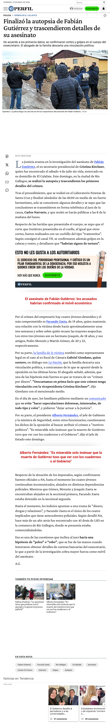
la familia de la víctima (48, 353)
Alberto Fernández (65, 415)
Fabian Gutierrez (24, 665)
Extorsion (42, 670)
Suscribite (92, 9)
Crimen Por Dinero (25, 670)
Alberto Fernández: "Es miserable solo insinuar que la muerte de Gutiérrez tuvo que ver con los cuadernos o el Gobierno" (61, 457)
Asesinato (92, 665)
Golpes (55, 670)
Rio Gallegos (61, 665)
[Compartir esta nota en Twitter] (7, 164)
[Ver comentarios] (104, 16)
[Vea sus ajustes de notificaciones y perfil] (103, 8)
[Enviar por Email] (7, 182)
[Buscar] (90, 2)
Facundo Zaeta (43, 665)
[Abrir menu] (5, 8)
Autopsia (68, 670)
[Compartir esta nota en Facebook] (7, 156)
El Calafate (77, 665)
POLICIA (7, 15)
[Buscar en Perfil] (104, 2)
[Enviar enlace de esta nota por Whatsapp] (7, 173)
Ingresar (78, 9)
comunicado (97, 398)
